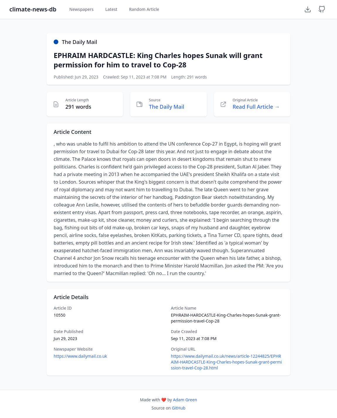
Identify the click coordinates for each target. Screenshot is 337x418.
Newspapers (81, 9)
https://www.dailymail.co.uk (80, 356)
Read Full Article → (256, 106)
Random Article (144, 9)
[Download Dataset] (308, 9)
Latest (111, 9)
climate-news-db (32, 9)
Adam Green (185, 399)
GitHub (178, 408)
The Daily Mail (166, 106)
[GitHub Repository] (322, 9)
